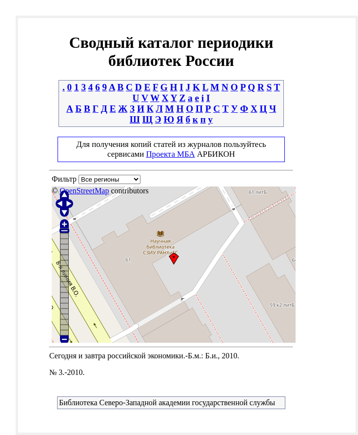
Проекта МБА (170, 154)
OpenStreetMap (84, 190)
